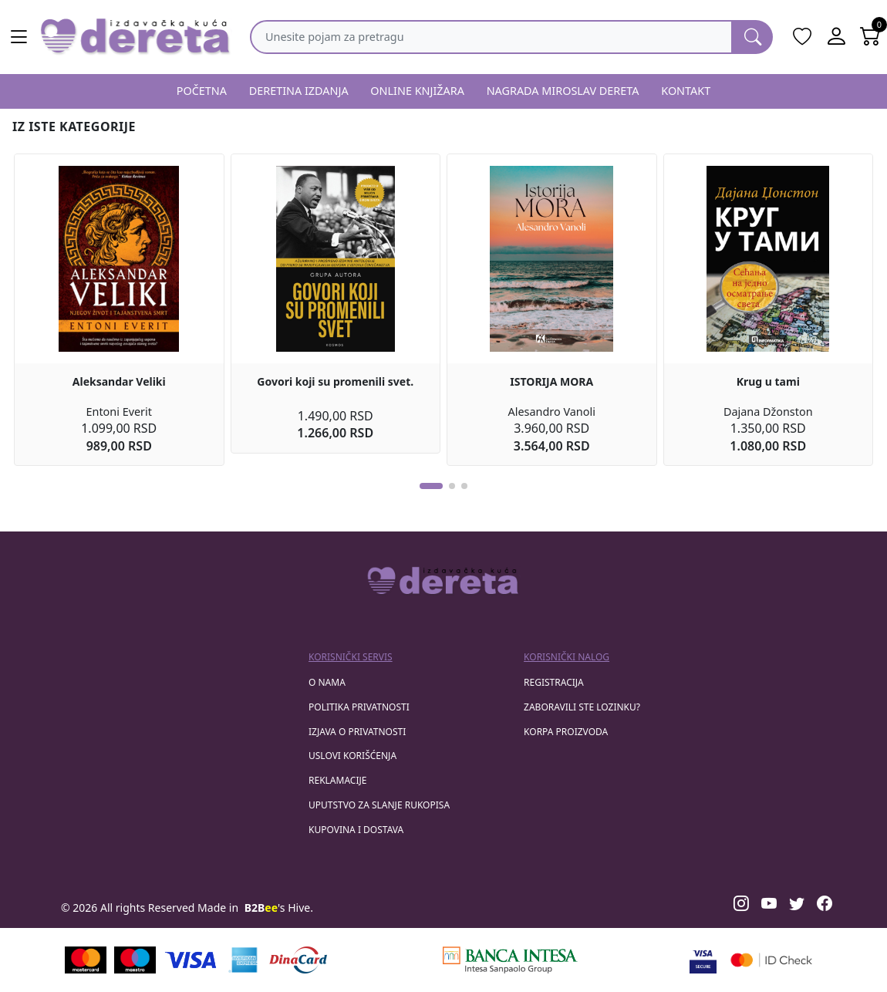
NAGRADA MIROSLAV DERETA (563, 90)
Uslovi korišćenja (352, 755)
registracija (554, 682)
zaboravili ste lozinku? (582, 707)
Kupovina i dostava (356, 829)
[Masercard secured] (771, 959)
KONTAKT (685, 90)
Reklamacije (337, 780)
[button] (431, 486)
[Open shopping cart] (870, 37)
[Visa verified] (703, 959)
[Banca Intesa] (510, 959)
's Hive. (279, 907)
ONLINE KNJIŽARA (417, 90)
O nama (327, 682)
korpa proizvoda (566, 731)
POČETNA (202, 90)
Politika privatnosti (359, 707)
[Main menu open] (18, 37)
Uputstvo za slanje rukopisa (379, 804)
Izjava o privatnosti (357, 731)
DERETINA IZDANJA (299, 90)
